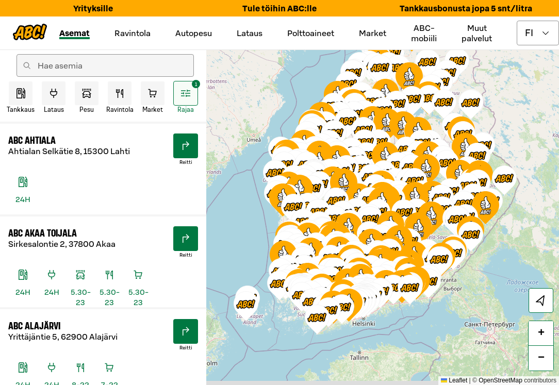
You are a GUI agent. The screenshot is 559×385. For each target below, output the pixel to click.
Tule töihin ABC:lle (279, 8)
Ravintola (132, 33)
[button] (470, 237)
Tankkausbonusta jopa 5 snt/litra (466, 8)
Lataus (249, 33)
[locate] (541, 300)
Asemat (74, 33)
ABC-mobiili (424, 33)
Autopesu (193, 33)
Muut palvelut (477, 33)
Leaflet (454, 380)
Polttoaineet (310, 33)
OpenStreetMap (500, 380)
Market (372, 33)
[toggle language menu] (538, 33)
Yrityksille (93, 8)
